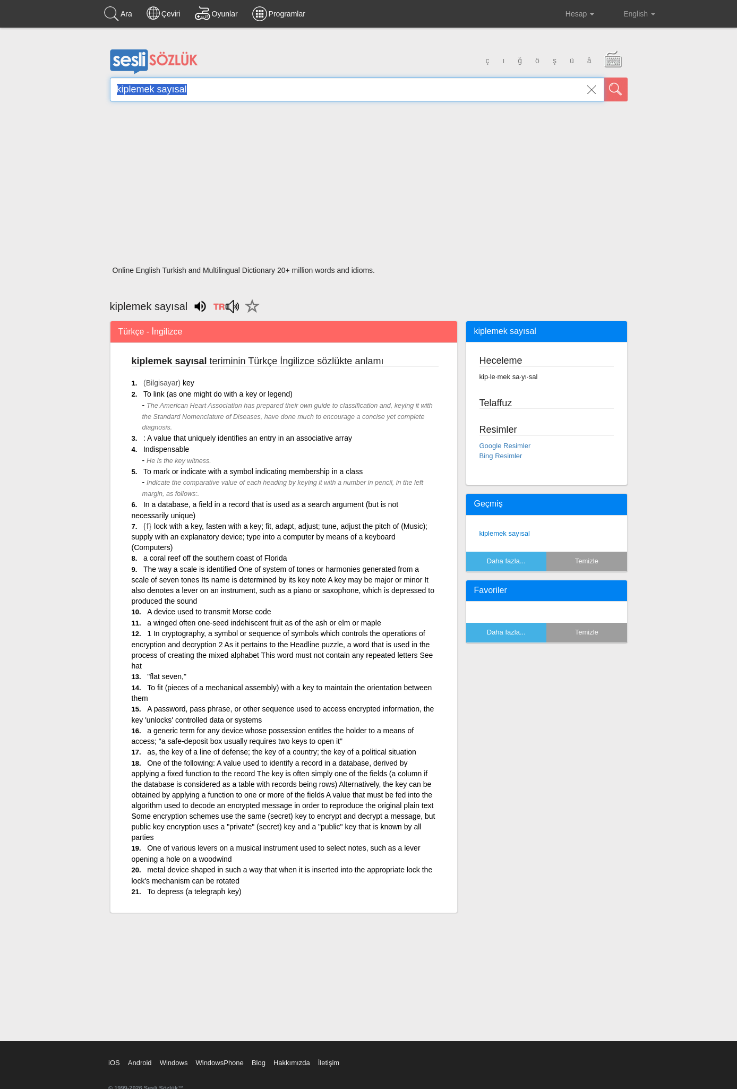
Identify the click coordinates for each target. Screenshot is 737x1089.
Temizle (586, 561)
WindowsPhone (219, 1063)
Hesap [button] (571, 13)
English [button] (632, 13)
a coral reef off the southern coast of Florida (215, 558)
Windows (174, 1063)
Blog (258, 1063)
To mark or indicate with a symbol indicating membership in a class (253, 471)
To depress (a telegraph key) (194, 891)
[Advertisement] (369, 187)
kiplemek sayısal (504, 533)
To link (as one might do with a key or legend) (218, 394)
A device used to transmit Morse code (209, 611)
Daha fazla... (506, 561)
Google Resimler (505, 446)
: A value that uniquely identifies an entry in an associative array (247, 438)
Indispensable (166, 449)
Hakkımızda (291, 1063)
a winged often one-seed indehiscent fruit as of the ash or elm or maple (264, 623)
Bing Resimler (500, 456)
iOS (114, 1063)
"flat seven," (166, 676)
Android (140, 1063)
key (188, 383)
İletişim (328, 1063)
